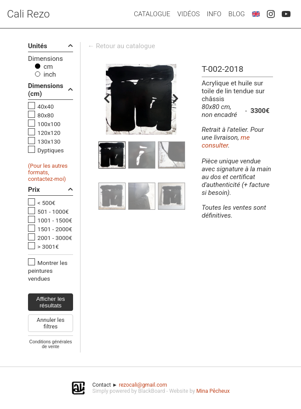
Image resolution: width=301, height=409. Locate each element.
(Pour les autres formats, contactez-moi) (48, 172)
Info (213, 14)
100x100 (49, 123)
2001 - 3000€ (55, 237)
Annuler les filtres (50, 323)
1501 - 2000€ (55, 229)
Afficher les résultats (50, 302)
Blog (236, 14)
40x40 (46, 106)
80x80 (46, 115)
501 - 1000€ (53, 211)
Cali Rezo (28, 14)
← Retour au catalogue (121, 46)
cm (48, 67)
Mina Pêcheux (213, 391)
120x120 (49, 132)
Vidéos (188, 14)
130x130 (49, 141)
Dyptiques (51, 150)
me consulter (226, 141)
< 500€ (47, 202)
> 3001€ (48, 246)
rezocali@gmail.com (143, 385)
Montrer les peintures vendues (47, 270)
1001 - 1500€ (55, 220)
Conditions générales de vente (50, 344)
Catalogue (152, 14)
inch (50, 74)
